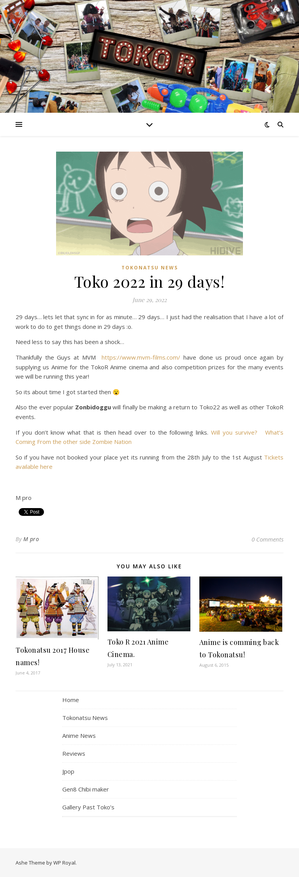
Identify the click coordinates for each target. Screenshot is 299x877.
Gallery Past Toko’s (88, 807)
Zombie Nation (112, 441)
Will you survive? (235, 432)
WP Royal (64, 862)
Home (70, 700)
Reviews (73, 753)
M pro (31, 539)
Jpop (68, 771)
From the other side (64, 441)
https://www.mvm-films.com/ (141, 357)
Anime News (79, 735)
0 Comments (267, 539)
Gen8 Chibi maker (85, 789)
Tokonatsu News (149, 267)
